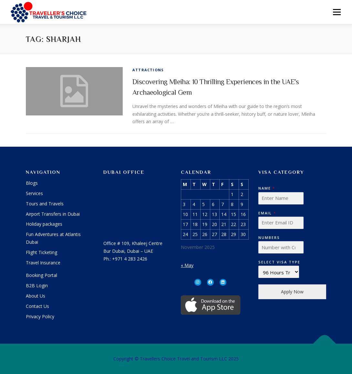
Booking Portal (41, 275)
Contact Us (37, 306)
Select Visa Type (279, 262)
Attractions (148, 69)
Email (266, 213)
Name (266, 188)
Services (34, 193)
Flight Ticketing (41, 252)
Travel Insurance (43, 263)
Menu (336, 12)
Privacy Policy (40, 316)
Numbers (269, 237)
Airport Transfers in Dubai (53, 214)
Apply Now (292, 292)
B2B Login (37, 285)
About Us (35, 296)
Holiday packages (44, 224)
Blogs (32, 183)
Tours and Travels (45, 204)
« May (187, 265)
